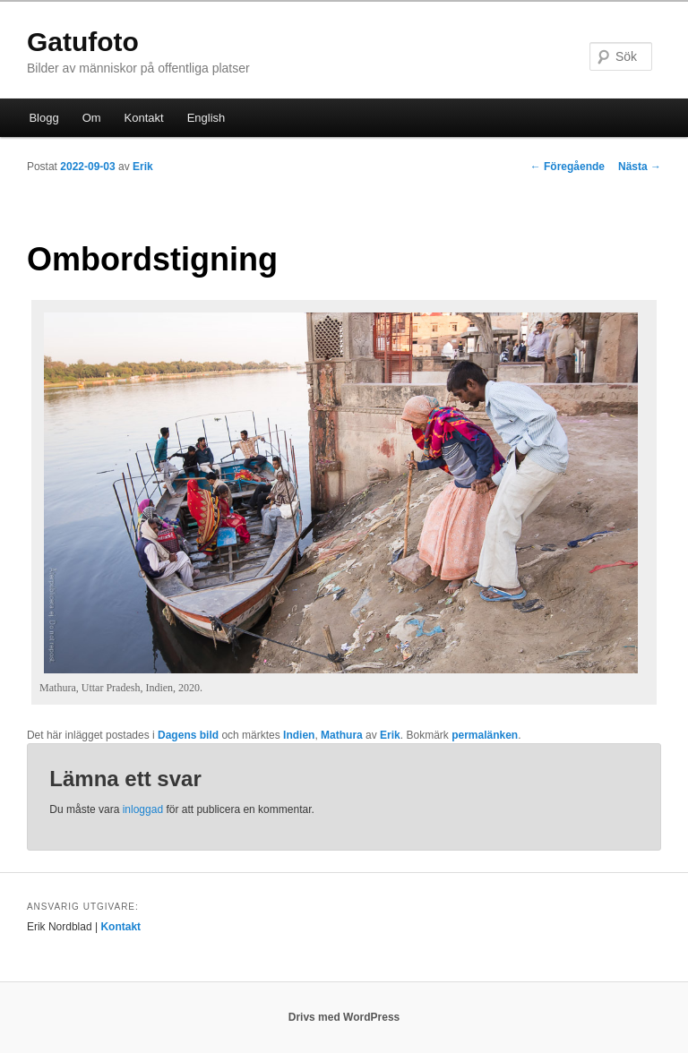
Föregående (567, 166)
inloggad (143, 809)
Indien (298, 735)
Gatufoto (83, 41)
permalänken (485, 735)
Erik (143, 166)
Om (91, 117)
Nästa (639, 166)
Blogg (43, 117)
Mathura (342, 735)
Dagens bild (188, 735)
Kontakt (144, 117)
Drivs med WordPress (344, 1017)
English (206, 117)
